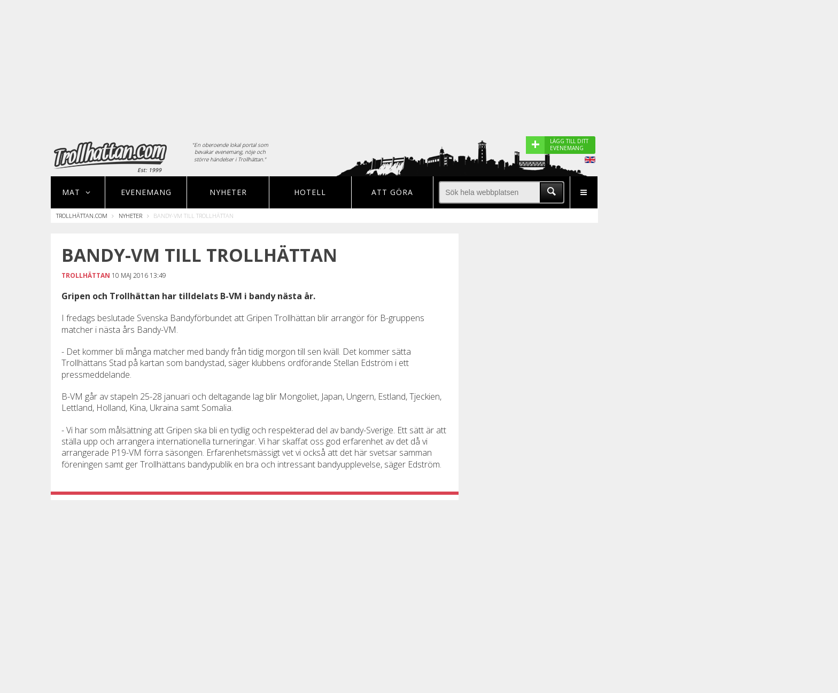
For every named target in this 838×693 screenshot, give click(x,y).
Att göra (392, 192)
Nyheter (228, 192)
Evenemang (146, 192)
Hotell (310, 192)
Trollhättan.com (81, 216)
